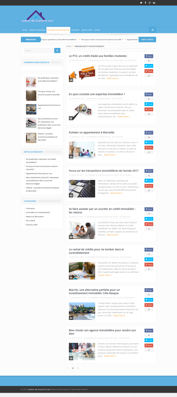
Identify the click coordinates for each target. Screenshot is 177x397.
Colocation (75, 30)
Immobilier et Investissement (58, 30)
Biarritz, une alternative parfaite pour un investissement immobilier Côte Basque (94, 291)
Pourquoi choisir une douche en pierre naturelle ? (104, 39)
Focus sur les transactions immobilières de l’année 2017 (104, 170)
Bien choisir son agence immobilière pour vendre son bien (102, 332)
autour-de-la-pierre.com (39, 389)
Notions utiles (86, 30)
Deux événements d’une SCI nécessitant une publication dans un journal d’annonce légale (42, 180)
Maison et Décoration (37, 30)
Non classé (114, 175)
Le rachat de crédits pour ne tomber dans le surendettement (96, 251)
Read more (113, 78)
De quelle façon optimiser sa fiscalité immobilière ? (58, 39)
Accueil (24, 30)
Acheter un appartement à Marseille (91, 132)
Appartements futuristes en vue (39, 173)
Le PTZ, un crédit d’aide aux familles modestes (98, 56)
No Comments (130, 60)
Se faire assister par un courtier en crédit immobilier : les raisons (102, 210)
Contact (97, 30)
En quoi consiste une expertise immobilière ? (97, 94)
